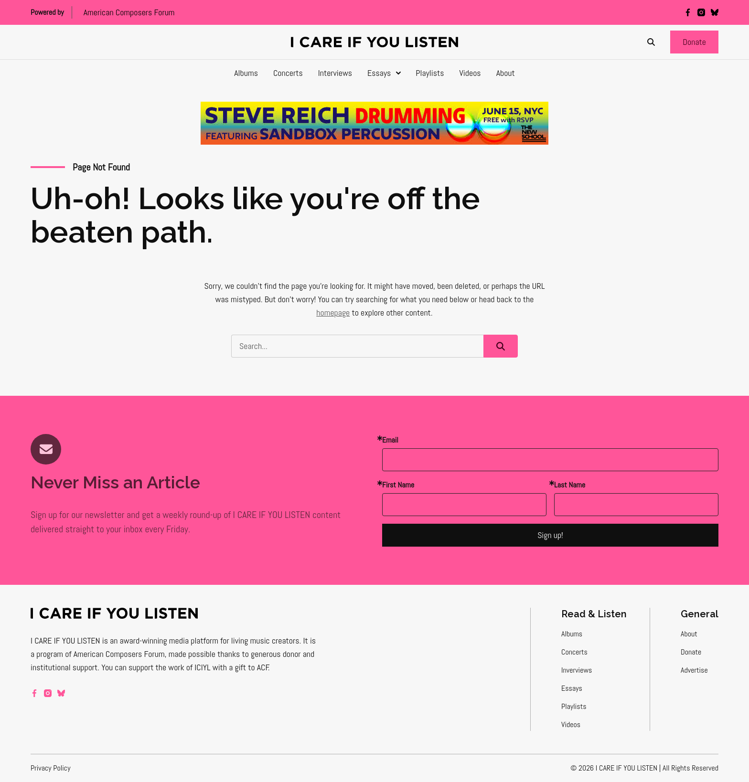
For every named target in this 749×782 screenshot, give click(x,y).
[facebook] (688, 12)
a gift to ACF (248, 667)
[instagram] (701, 12)
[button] (694, 42)
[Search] (651, 42)
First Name (398, 485)
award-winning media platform (169, 640)
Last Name (569, 485)
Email (390, 440)
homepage (333, 312)
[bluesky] (714, 12)
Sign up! (550, 534)
